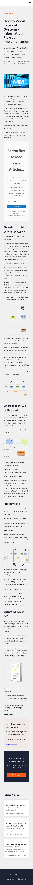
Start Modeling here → (16, 775)
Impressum (10, 879)
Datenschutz (22, 879)
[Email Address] (16, 201)
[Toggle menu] (29, 3)
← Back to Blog (8, 14)
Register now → (11, 744)
